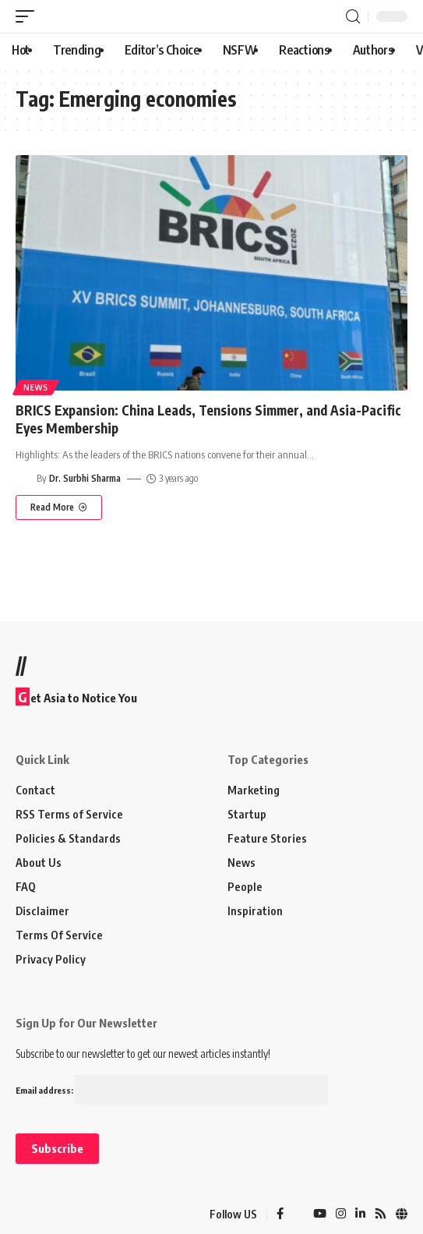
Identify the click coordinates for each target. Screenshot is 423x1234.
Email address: (172, 1090)
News (35, 387)
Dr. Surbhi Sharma (85, 478)
